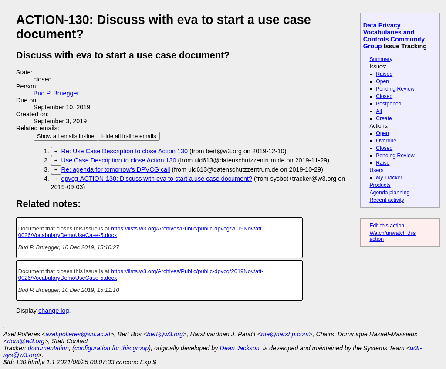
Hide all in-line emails (128, 136)
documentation (48, 348)
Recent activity (386, 200)
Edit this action (386, 226)
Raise (382, 163)
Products (379, 185)
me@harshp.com (285, 334)
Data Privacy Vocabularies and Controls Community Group (394, 36)
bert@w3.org (165, 334)
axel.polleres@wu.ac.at (77, 334)
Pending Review (395, 89)
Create (384, 118)
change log (53, 310)
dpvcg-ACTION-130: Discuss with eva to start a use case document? (156, 178)
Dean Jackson (240, 348)
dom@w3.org (25, 341)
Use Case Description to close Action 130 (118, 160)
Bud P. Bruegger (56, 93)
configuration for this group (111, 348)
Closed (384, 96)
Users (376, 170)
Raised (384, 74)
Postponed (389, 104)
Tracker (389, 178)
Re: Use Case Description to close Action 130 (124, 151)
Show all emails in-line (66, 136)
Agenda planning (389, 193)
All (379, 111)
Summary (380, 59)
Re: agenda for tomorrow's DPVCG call (115, 169)
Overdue (386, 141)
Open (382, 81)
